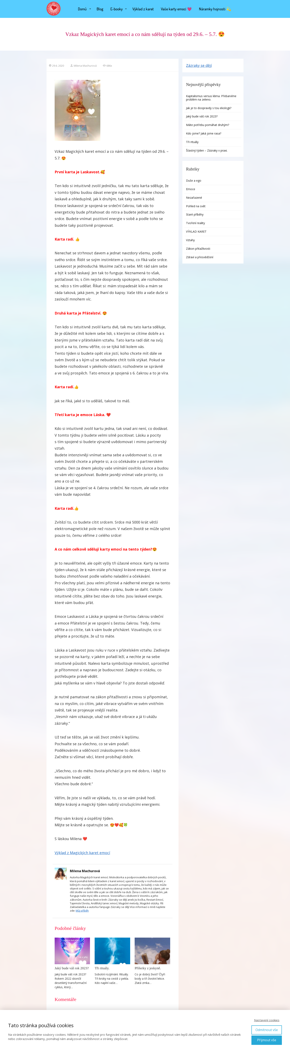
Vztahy (190, 240)
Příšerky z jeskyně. (148, 968)
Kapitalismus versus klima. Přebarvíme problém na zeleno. (211, 97)
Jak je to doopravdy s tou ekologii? (209, 108)
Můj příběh (82, 910)
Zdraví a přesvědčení (199, 257)
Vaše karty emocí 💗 (176, 8)
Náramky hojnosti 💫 (215, 8)
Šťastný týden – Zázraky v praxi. (206, 150)
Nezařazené (194, 198)
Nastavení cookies (266, 1020)
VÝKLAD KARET (196, 231)
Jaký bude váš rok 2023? (72, 968)
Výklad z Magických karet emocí (82, 852)
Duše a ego (193, 180)
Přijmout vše (266, 1040)
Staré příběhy (194, 214)
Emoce (190, 189)
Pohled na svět (196, 206)
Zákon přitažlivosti (198, 249)
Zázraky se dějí (199, 65)
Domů (82, 8)
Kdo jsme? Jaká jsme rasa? (203, 133)
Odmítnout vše (266, 1030)
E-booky (116, 8)
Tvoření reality (195, 223)
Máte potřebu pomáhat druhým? (207, 125)
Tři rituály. (102, 968)
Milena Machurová (83, 65)
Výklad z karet (143, 8)
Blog (100, 8)
